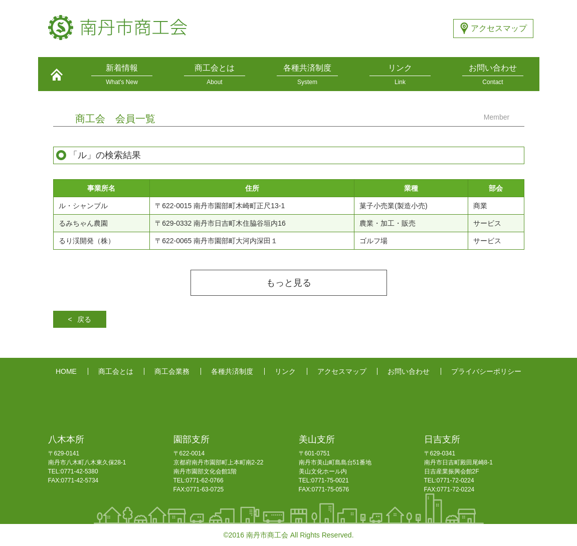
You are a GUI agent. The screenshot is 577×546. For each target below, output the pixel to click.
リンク (285, 371)
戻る (84, 319)
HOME (66, 371)
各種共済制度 (232, 371)
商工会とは (115, 371)
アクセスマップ (499, 28)
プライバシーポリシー (486, 371)
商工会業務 (171, 371)
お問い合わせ (409, 371)
